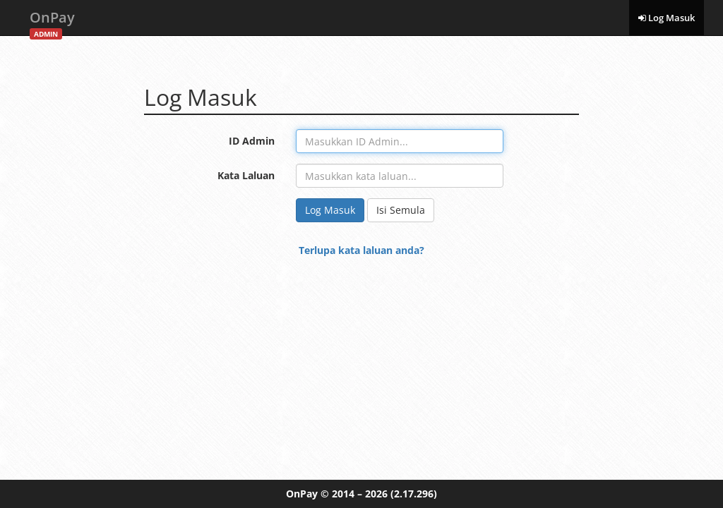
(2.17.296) (413, 493)
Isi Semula (400, 210)
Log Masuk (666, 17)
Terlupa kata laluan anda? (361, 250)
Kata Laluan (246, 175)
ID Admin (252, 140)
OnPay (52, 21)
